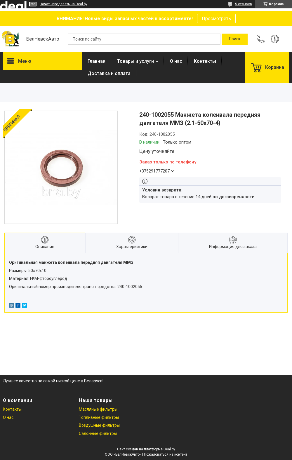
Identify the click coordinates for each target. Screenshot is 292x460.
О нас (176, 61)
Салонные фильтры (98, 433)
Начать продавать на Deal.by (63, 4)
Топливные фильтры (99, 417)
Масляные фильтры (98, 409)
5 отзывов (243, 4)
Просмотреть (216, 18)
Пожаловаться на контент (165, 454)
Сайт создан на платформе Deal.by (146, 449)
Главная (96, 61)
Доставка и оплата (109, 73)
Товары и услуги (135, 61)
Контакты (205, 61)
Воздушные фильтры (99, 425)
